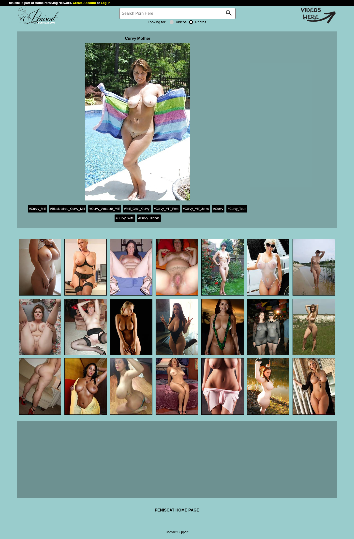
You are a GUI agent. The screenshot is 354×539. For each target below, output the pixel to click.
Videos (178, 22)
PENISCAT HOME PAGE (177, 510)
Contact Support (177, 532)
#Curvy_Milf (37, 209)
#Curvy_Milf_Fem (166, 209)
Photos (197, 22)
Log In (105, 3)
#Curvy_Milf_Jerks (196, 209)
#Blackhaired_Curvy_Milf (67, 209)
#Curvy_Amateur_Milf (104, 209)
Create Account (84, 3)
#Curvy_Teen (237, 209)
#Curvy (218, 209)
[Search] (177, 13)
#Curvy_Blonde (149, 218)
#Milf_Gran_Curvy (136, 209)
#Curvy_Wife (125, 218)
